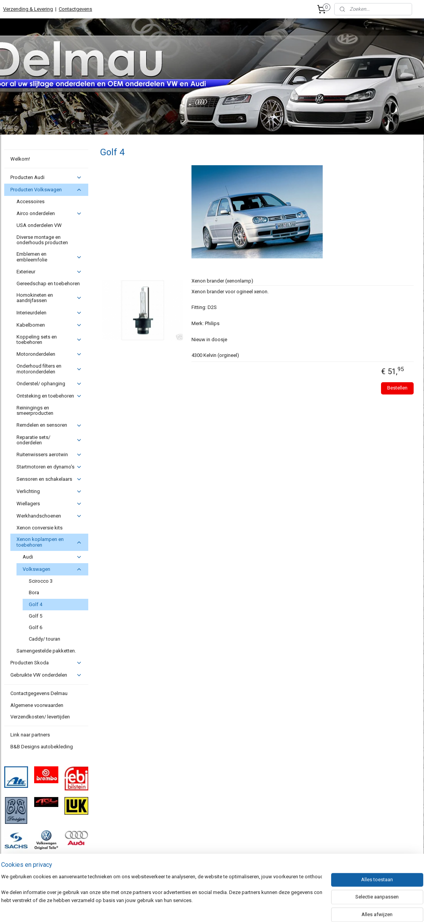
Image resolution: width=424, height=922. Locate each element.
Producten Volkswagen (46, 190)
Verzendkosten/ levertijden (40, 717)
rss (193, 908)
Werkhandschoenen (49, 516)
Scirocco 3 (41, 581)
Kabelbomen (49, 325)
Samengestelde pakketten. (46, 651)
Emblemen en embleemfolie (49, 256)
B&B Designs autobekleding (41, 746)
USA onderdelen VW (39, 225)
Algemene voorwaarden (36, 705)
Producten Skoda (46, 663)
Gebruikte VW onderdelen (46, 675)
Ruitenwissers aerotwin (49, 455)
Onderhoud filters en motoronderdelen (49, 368)
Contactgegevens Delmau (39, 693)
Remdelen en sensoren (49, 425)
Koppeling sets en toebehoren (49, 339)
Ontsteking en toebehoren (49, 396)
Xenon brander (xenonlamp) (222, 281)
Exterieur (49, 272)
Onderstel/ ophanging (49, 384)
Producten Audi (46, 177)
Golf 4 (35, 604)
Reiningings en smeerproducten (34, 410)
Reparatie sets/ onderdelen (49, 439)
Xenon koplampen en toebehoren (49, 541)
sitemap (178, 908)
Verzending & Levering (28, 9)
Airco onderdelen (49, 213)
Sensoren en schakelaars (49, 479)
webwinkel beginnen (221, 908)
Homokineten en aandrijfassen (49, 297)
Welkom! (20, 159)
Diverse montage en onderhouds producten (42, 239)
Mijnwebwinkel (286, 908)
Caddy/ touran (44, 639)
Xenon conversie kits (39, 528)
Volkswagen (52, 569)
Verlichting (49, 491)
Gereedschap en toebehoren (48, 283)
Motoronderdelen (49, 354)
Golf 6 (35, 627)
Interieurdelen (49, 313)
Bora (34, 592)
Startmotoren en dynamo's (49, 467)
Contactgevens (75, 9)
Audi (52, 557)
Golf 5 (35, 616)
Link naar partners (30, 735)
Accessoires (30, 201)
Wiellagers (49, 504)
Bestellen (397, 388)
